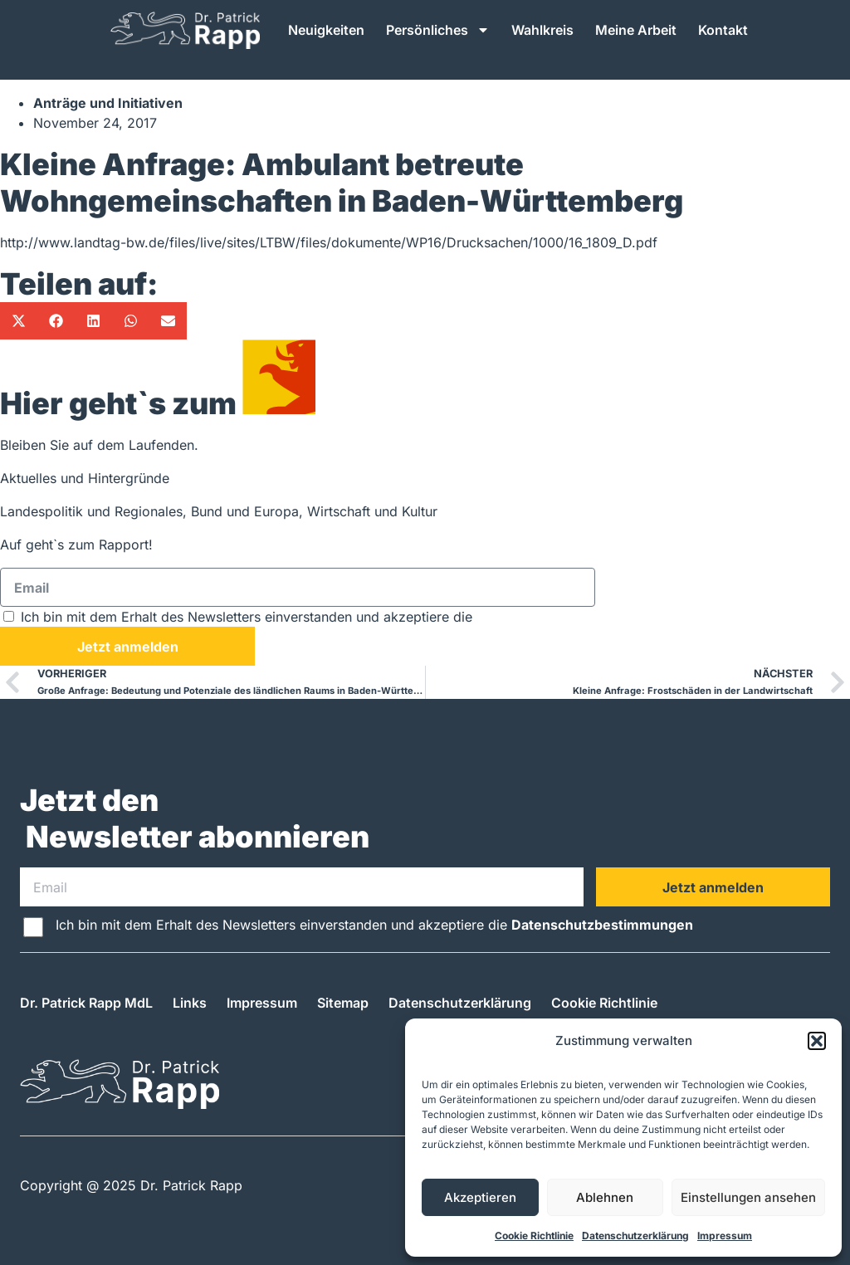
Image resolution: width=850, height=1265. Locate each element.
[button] (816, 1041)
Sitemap (343, 1002)
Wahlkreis (542, 30)
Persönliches (438, 30)
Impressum (724, 1235)
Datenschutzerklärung (635, 1235)
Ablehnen (604, 1197)
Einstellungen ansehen (748, 1197)
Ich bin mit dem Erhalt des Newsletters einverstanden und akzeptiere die (339, 616)
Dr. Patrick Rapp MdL (86, 1002)
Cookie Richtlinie (534, 1235)
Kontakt (723, 30)
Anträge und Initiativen (108, 103)
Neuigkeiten (326, 30)
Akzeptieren (480, 1197)
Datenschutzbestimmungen (567, 616)
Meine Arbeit (636, 30)
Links (190, 1002)
